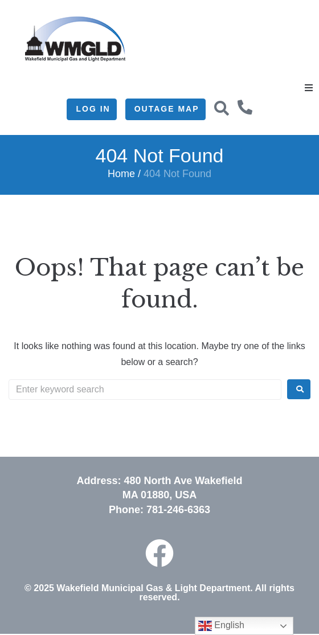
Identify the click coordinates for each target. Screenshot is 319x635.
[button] (308, 87)
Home (121, 173)
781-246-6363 (178, 509)
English (221, 626)
